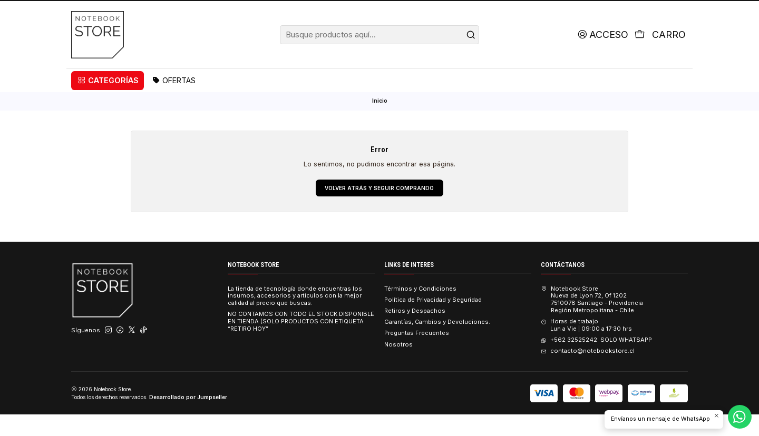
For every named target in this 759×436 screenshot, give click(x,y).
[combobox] (379, 54)
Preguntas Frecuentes (416, 354)
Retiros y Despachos (414, 332)
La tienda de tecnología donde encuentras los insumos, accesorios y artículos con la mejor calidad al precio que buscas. (295, 317)
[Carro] (659, 54)
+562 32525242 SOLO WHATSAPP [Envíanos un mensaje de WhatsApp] (596, 361)
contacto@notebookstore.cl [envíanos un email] (587, 372)
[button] (107, 100)
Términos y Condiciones (420, 309)
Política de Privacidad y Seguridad (433, 321)
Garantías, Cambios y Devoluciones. (437, 343)
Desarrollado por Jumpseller (188, 418)
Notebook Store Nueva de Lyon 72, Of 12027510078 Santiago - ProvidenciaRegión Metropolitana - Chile (592, 320)
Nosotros (398, 365)
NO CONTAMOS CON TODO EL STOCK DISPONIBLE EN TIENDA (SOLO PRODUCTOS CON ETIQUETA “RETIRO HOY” (301, 343)
